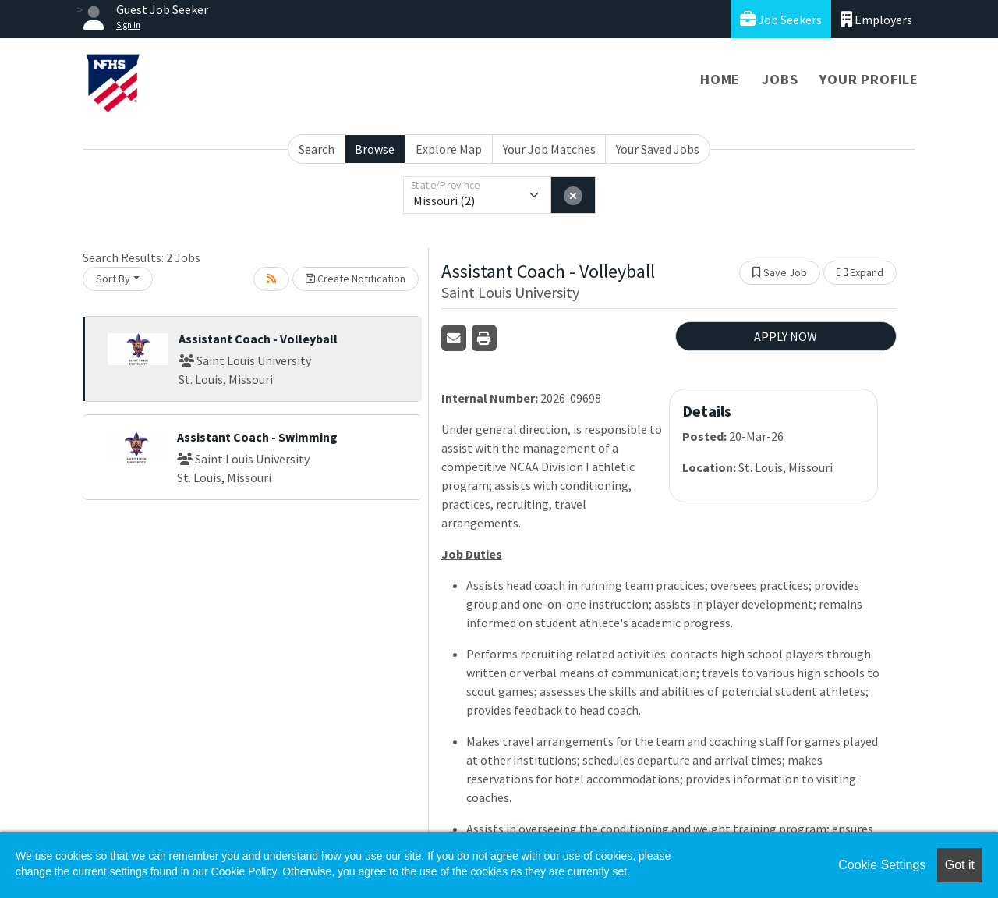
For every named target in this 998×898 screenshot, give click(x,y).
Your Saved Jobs (657, 149)
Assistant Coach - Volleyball (258, 338)
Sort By (113, 279)
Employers (876, 19)
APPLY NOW (785, 336)
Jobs (780, 79)
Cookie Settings (881, 864)
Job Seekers (781, 19)
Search (316, 149)
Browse (375, 149)
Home (720, 79)
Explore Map (449, 149)
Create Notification (355, 279)
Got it (960, 864)
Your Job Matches (549, 149)
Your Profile (868, 79)
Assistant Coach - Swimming (257, 437)
